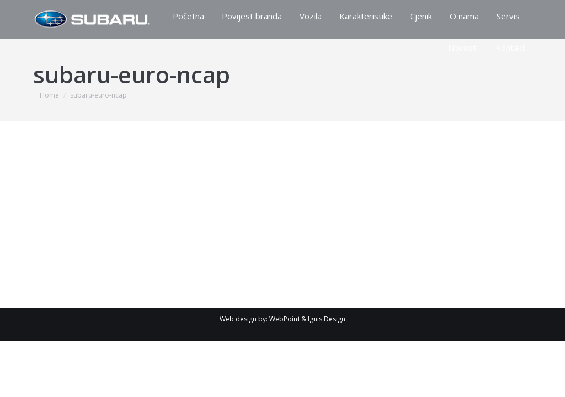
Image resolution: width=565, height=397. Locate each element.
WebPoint (284, 319)
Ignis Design (326, 319)
